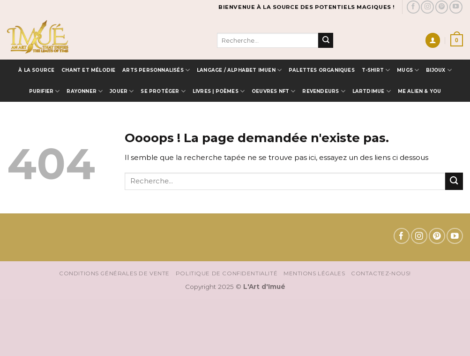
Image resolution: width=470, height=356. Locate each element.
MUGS (408, 70)
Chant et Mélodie (88, 70)
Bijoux (439, 70)
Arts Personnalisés (156, 70)
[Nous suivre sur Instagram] (427, 7)
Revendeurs (323, 91)
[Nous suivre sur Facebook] (413, 7)
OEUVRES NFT (274, 91)
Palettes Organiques (322, 70)
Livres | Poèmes (219, 91)
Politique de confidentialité (226, 273)
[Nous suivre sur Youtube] (456, 7)
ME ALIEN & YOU (419, 91)
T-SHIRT (376, 70)
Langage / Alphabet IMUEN (239, 70)
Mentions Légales (314, 273)
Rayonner (85, 91)
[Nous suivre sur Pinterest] (441, 7)
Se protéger (163, 91)
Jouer (122, 91)
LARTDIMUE (371, 91)
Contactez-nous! (381, 273)
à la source (36, 70)
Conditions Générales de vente (114, 273)
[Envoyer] (325, 40)
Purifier (44, 91)
